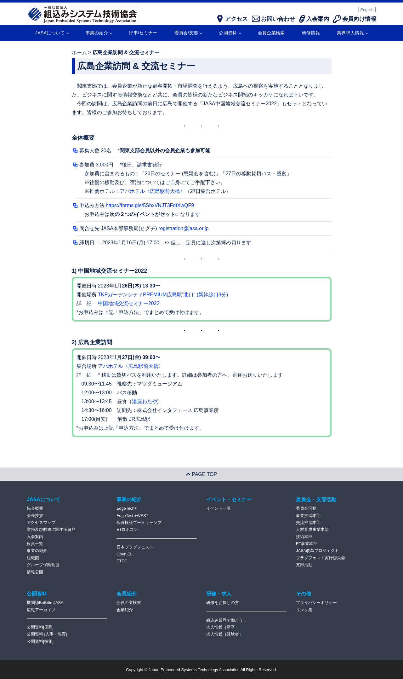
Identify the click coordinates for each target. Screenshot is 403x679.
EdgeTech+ (126, 508)
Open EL (124, 554)
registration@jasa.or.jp (183, 228)
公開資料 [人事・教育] (47, 634)
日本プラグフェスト (134, 547)
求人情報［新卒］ (222, 627)
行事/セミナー (143, 32)
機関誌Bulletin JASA (45, 602)
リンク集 (304, 609)
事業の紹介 (99, 32)
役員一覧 (35, 543)
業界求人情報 (352, 32)
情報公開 (35, 572)
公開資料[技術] (40, 641)
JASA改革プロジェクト (317, 550)
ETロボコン (127, 529)
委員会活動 (306, 508)
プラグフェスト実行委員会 (320, 557)
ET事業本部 (306, 543)
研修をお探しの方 (222, 602)
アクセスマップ (41, 522)
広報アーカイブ (41, 609)
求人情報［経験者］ (224, 634)
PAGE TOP (201, 474)
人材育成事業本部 (312, 529)
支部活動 (304, 564)
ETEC (121, 561)
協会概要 (35, 508)
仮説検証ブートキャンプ (139, 522)
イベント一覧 (218, 508)
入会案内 (35, 536)
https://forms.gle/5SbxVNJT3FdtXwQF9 (150, 205)
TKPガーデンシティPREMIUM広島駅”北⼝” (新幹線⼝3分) (163, 294)
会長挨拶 (35, 515)
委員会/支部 (188, 32)
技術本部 (304, 536)
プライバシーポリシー (316, 602)
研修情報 (311, 32)
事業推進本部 (308, 515)
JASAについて (51, 32)
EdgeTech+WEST (132, 515)
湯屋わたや (144, 401)
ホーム (79, 52)
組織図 (33, 557)
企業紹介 (124, 609)
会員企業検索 (271, 32)
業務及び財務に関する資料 (51, 529)
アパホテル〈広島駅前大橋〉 (152, 191)
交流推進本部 (308, 522)
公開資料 (230, 32)
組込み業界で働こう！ (226, 620)
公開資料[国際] (40, 627)
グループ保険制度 (43, 564)
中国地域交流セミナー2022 (129, 303)
